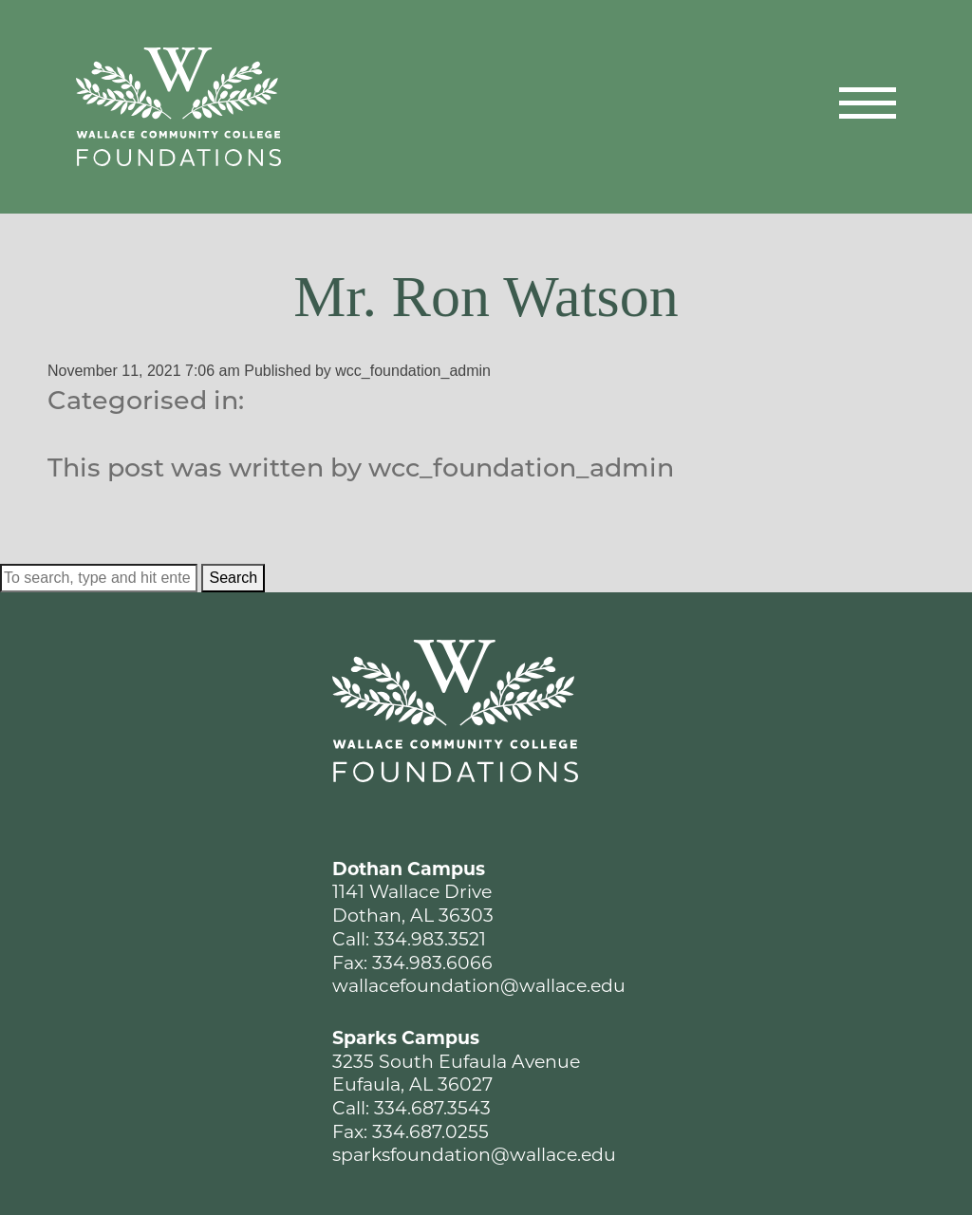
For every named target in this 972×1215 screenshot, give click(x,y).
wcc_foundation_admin (413, 371)
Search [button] (233, 578)
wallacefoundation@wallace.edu (479, 986)
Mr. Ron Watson (486, 296)
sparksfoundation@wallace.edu (474, 1155)
